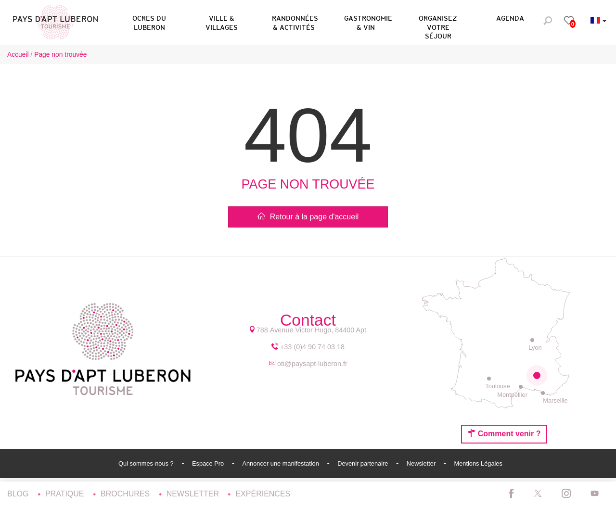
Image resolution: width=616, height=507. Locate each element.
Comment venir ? (504, 433)
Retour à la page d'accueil (308, 216)
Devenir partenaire (363, 463)
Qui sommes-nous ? (146, 463)
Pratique (65, 494)
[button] (149, 21)
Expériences (262, 494)
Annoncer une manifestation (281, 463)
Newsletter (422, 463)
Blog (19, 494)
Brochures (126, 494)
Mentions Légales (478, 463)
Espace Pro (209, 463)
